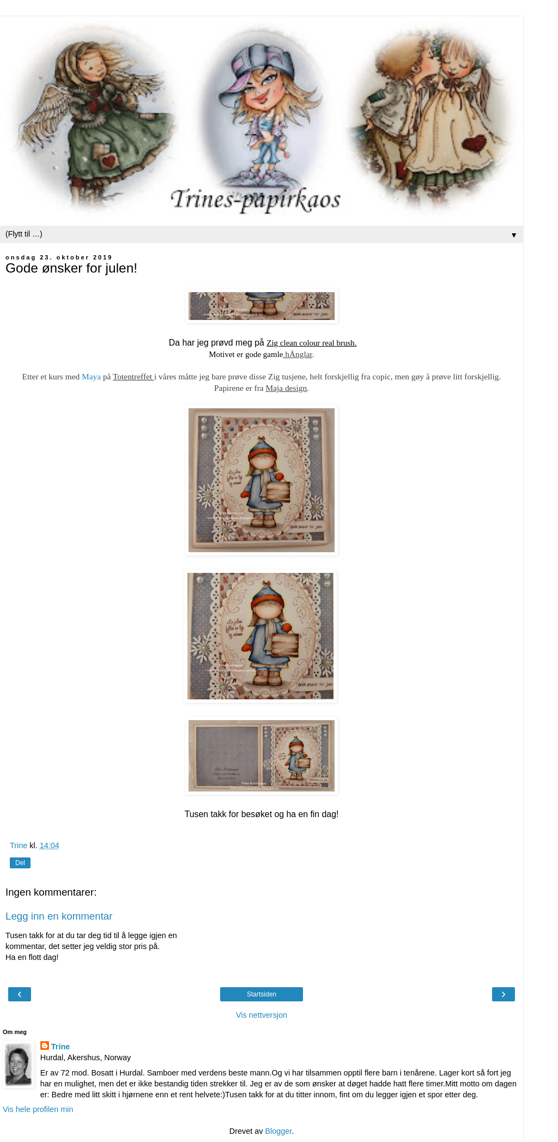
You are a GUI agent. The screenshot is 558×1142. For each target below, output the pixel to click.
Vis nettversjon (261, 1015)
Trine (60, 1046)
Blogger (278, 1131)
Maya (91, 376)
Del (20, 863)
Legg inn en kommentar (59, 916)
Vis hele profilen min (38, 1109)
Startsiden (261, 994)
